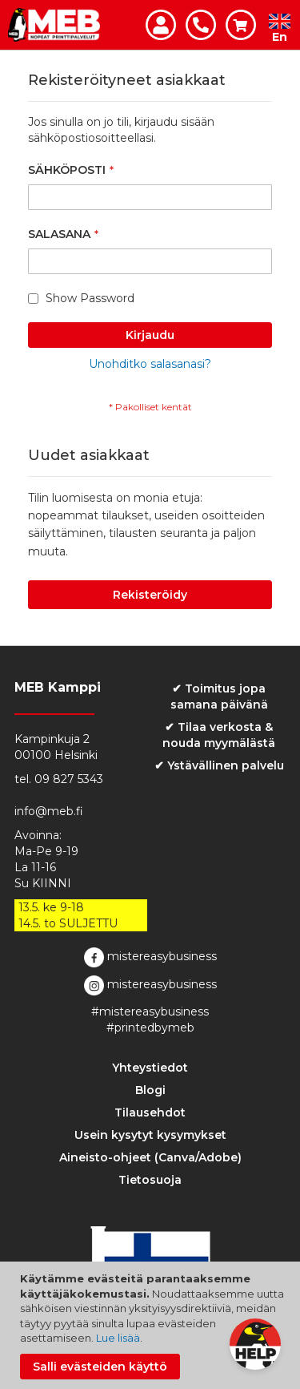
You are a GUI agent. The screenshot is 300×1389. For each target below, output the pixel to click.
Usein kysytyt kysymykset (150, 1135)
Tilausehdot (150, 1112)
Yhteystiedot (150, 1067)
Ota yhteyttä (201, 25)
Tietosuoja (150, 1180)
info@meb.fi (48, 811)
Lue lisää (118, 1337)
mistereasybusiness (150, 957)
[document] (152, 1325)
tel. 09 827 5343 (58, 779)
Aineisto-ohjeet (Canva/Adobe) (150, 1157)
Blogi (150, 1090)
